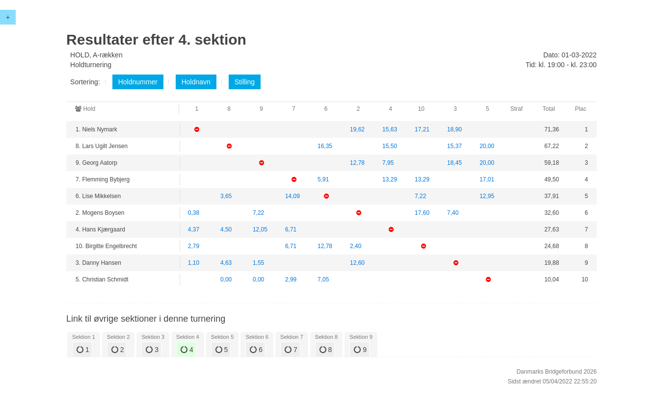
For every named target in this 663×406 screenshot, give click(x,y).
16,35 (325, 146)
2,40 (355, 246)
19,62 (357, 129)
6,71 (290, 229)
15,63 (389, 129)
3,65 (226, 196)
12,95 (486, 196)
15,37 (454, 146)
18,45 (454, 162)
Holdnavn (196, 82)
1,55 (258, 262)
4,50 (226, 229)
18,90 (454, 129)
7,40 (452, 212)
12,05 (260, 229)
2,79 (193, 246)
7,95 (388, 162)
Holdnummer (138, 82)
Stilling (245, 82)
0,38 (193, 212)
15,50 (389, 146)
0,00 (226, 279)
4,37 (193, 229)
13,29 (389, 179)
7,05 (323, 279)
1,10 (193, 262)
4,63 (226, 262)
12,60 (357, 262)
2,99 (290, 279)
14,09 (292, 196)
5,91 (323, 179)
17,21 (422, 129)
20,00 (486, 146)
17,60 (422, 212)
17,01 (486, 179)
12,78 (357, 162)
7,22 (420, 196)
